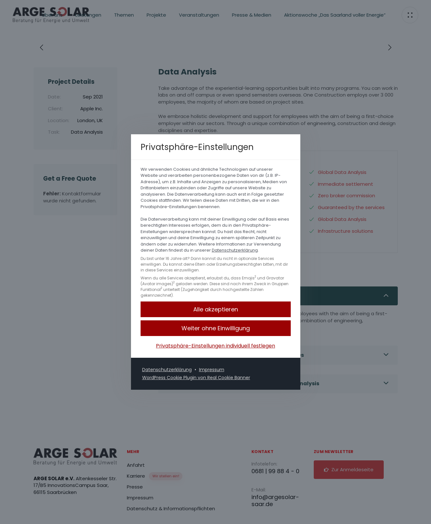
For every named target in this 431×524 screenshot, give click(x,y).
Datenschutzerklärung (235, 250)
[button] (216, 328)
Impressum (211, 369)
